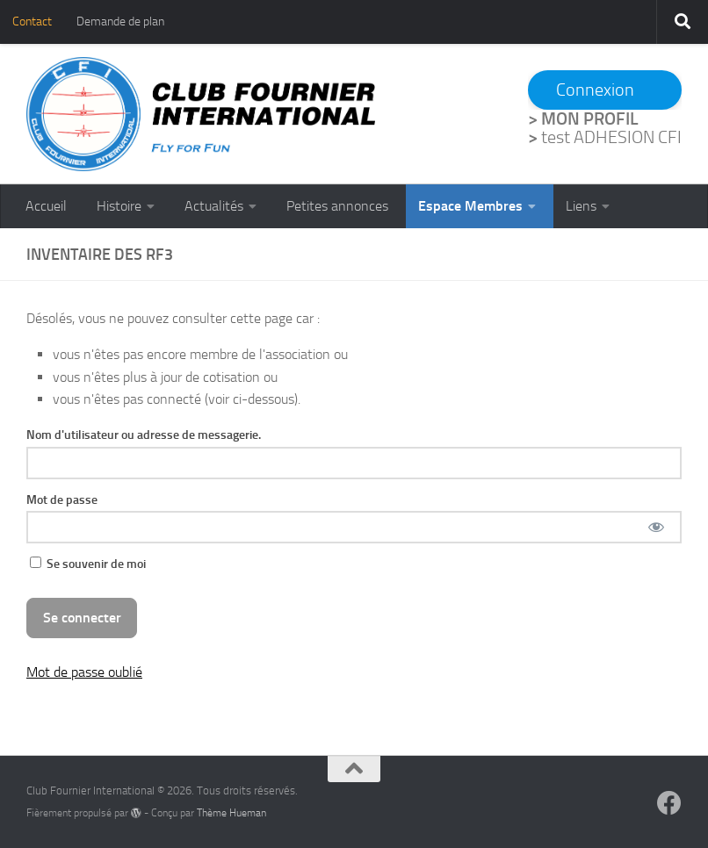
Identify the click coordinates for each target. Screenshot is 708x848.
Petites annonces (337, 206)
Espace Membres (470, 206)
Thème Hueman (231, 813)
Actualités (213, 206)
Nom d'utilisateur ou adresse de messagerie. (143, 435)
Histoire (119, 206)
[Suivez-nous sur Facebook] (669, 803)
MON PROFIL (590, 118)
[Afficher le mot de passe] (656, 527)
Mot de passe (62, 499)
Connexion (595, 90)
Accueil (46, 206)
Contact (32, 21)
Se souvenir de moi (88, 564)
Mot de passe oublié (84, 672)
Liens (581, 206)
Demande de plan (120, 21)
